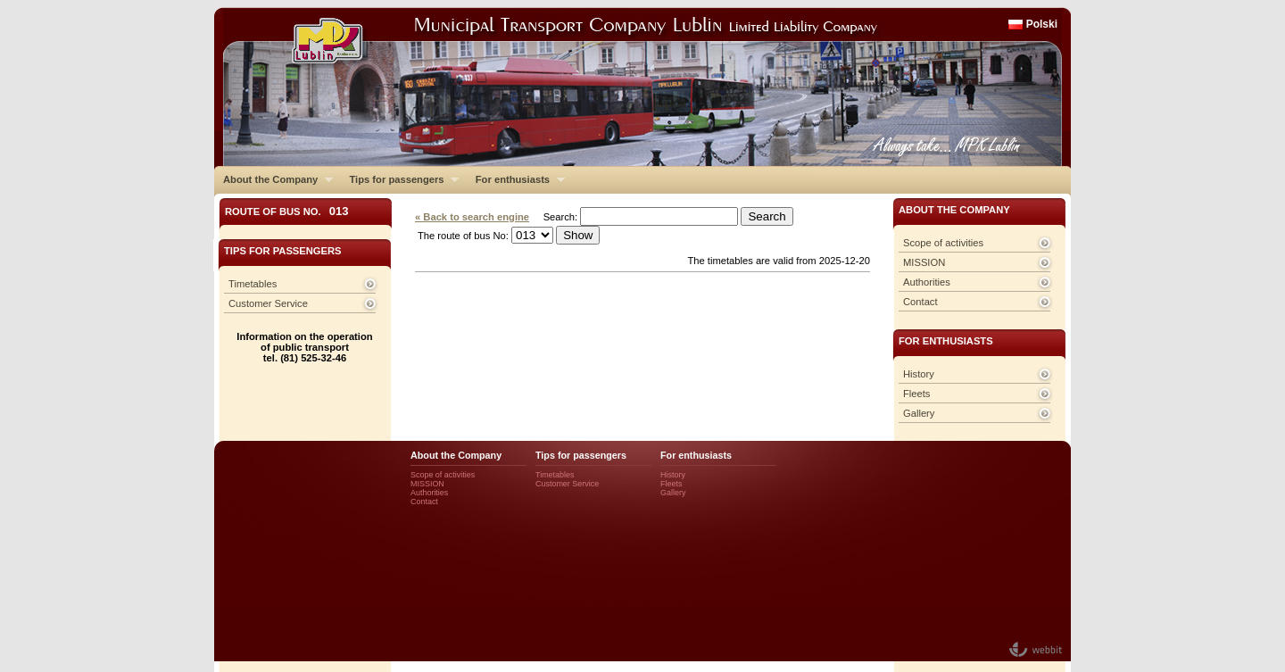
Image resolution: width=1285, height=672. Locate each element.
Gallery (918, 413)
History (918, 374)
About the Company (273, 179)
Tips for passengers (399, 179)
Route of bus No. (287, 211)
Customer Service (268, 303)
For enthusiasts (516, 179)
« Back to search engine (472, 217)
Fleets (916, 393)
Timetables (252, 283)
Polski (1041, 24)
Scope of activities (943, 242)
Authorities (926, 282)
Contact (920, 301)
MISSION (924, 262)
